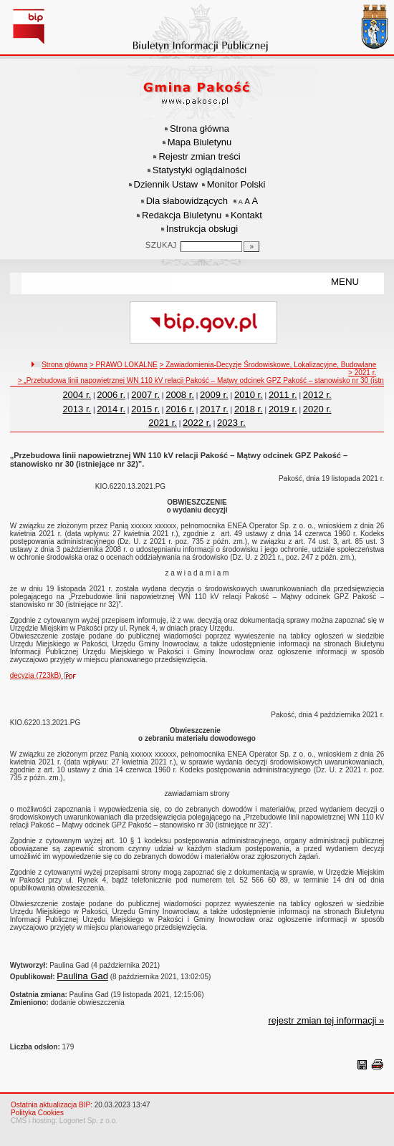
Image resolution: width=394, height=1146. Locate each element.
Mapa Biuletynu (200, 142)
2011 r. (283, 394)
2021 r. (162, 422)
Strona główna (199, 128)
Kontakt (246, 215)
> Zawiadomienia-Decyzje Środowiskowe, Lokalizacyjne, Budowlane (268, 365)
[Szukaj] (251, 246)
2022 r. (197, 422)
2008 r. (179, 394)
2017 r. (214, 409)
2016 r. (179, 409)
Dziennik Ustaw (166, 184)
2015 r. (145, 409)
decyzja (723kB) (46, 675)
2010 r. (248, 394)
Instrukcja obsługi (202, 228)
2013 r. (76, 409)
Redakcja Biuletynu (181, 215)
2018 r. (248, 409)
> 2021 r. (362, 373)
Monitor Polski (236, 184)
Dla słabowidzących (187, 200)
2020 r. (317, 409)
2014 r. (111, 409)
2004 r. (76, 394)
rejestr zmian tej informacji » (326, 1020)
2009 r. (214, 394)
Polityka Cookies (37, 1113)
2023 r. (231, 422)
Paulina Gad (82, 976)
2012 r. (317, 394)
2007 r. (145, 394)
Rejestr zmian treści (199, 156)
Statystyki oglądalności (200, 170)
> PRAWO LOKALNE (124, 365)
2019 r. (283, 409)
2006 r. (111, 394)
